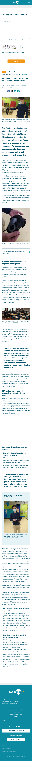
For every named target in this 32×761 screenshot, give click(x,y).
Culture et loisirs (16, 712)
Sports (16, 716)
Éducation (24, 74)
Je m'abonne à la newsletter (16, 730)
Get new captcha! (22, 47)
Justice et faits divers (16, 714)
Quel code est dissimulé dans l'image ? (13, 52)
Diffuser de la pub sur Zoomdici (10, 701)
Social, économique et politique (11, 74)
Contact (4, 699)
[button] (29, 2)
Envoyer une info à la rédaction (10, 703)
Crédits (4, 745)
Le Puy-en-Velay (12, 72)
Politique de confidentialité (9, 751)
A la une (16, 708)
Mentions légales (6, 748)
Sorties (4, 720)
